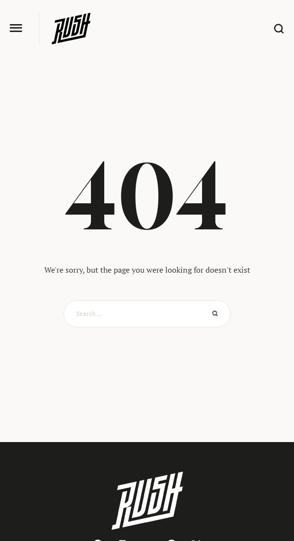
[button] (16, 28)
